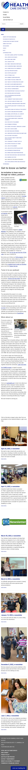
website (15, 207)
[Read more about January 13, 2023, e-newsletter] (14, 608)
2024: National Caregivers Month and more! (15, 103)
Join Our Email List (8, 19)
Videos (4, 48)
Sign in (17, 763)
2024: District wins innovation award (13, 111)
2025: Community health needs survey (13, 99)
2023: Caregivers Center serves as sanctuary (16, 133)
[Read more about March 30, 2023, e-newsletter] (14, 532)
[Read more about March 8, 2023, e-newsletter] (14, 573)
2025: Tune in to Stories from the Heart (14, 82)
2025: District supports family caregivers (14, 86)
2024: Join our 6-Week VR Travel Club (13, 101)
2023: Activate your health (11, 135)
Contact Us (6, 12)
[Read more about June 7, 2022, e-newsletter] (14, 704)
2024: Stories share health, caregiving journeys (14, 119)
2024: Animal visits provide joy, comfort (14, 113)
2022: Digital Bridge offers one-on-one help (15, 161)
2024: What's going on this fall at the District (15, 109)
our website (4, 213)
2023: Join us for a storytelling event (14, 148)
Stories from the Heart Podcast (10, 41)
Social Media (6, 17)
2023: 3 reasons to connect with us (13, 141)
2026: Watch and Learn (10, 59)
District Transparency (7, 759)
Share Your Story (7, 43)
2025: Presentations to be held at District (15, 91)
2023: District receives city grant (13, 143)
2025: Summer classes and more (12, 77)
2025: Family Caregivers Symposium (13, 63)
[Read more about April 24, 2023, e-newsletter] (14, 443)
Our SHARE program (6, 367)
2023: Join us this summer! (11, 145)
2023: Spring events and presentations (14, 152)
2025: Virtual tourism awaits (12, 88)
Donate (5, 14)
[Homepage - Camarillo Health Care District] (14, 5)
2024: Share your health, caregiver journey (15, 126)
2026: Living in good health (11, 57)
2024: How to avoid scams (11, 128)
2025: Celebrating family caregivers (13, 66)
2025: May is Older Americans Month (13, 84)
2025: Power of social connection (13, 79)
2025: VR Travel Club (9, 75)
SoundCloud (20, 313)
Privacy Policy (5, 754)
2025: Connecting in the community (13, 68)
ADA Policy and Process (8, 756)
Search (21, 23)
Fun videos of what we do (9, 39)
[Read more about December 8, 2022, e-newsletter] (14, 650)
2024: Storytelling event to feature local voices (15, 106)
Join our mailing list (18, 768)
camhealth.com (10, 383)
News (2, 34)
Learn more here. (22, 364)
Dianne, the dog (13, 266)
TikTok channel (19, 257)
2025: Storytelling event (11, 73)
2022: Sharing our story (10, 157)
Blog (4, 50)
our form (3, 308)
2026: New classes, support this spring (14, 54)
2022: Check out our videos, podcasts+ (14, 159)
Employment (4, 752)
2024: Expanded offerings (11, 124)
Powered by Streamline (7, 763)
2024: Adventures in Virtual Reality (13, 116)
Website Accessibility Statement (10, 761)
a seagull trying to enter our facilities (16, 264)
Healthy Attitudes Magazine (9, 36)
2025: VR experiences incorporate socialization (13, 96)
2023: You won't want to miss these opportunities (13, 138)
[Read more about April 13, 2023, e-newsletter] (14, 485)
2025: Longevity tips (9, 61)
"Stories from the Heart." (14, 278)
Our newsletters (7, 52)
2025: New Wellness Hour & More (12, 93)
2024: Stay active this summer (12, 122)
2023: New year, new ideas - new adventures (15, 154)
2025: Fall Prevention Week (11, 70)
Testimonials (6, 163)
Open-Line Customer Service (9, 750)
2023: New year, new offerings (12, 131)
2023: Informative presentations (12, 150)
